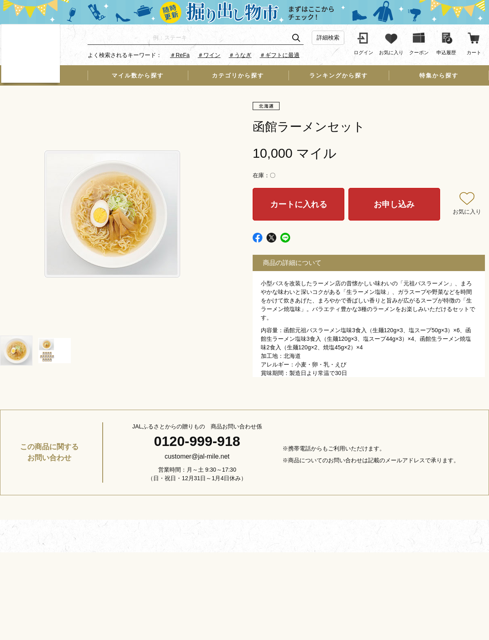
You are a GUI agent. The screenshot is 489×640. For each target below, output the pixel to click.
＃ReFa (179, 55)
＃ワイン (209, 55)
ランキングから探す (338, 75)
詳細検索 (328, 37)
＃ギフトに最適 (280, 55)
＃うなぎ (240, 55)
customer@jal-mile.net (197, 456)
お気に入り (467, 211)
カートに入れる (298, 204)
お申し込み (394, 204)
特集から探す (438, 75)
